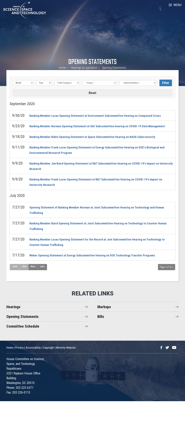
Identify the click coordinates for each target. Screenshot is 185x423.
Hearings (13, 328)
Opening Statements (92, 62)
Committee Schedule (22, 348)
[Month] (23, 83)
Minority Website (66, 369)
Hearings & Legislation (84, 68)
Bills (100, 338)
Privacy (19, 369)
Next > (35, 288)
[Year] (43, 83)
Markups (104, 328)
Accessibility (33, 369)
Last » (44, 288)
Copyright (48, 369)
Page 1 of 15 (166, 289)
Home (62, 68)
